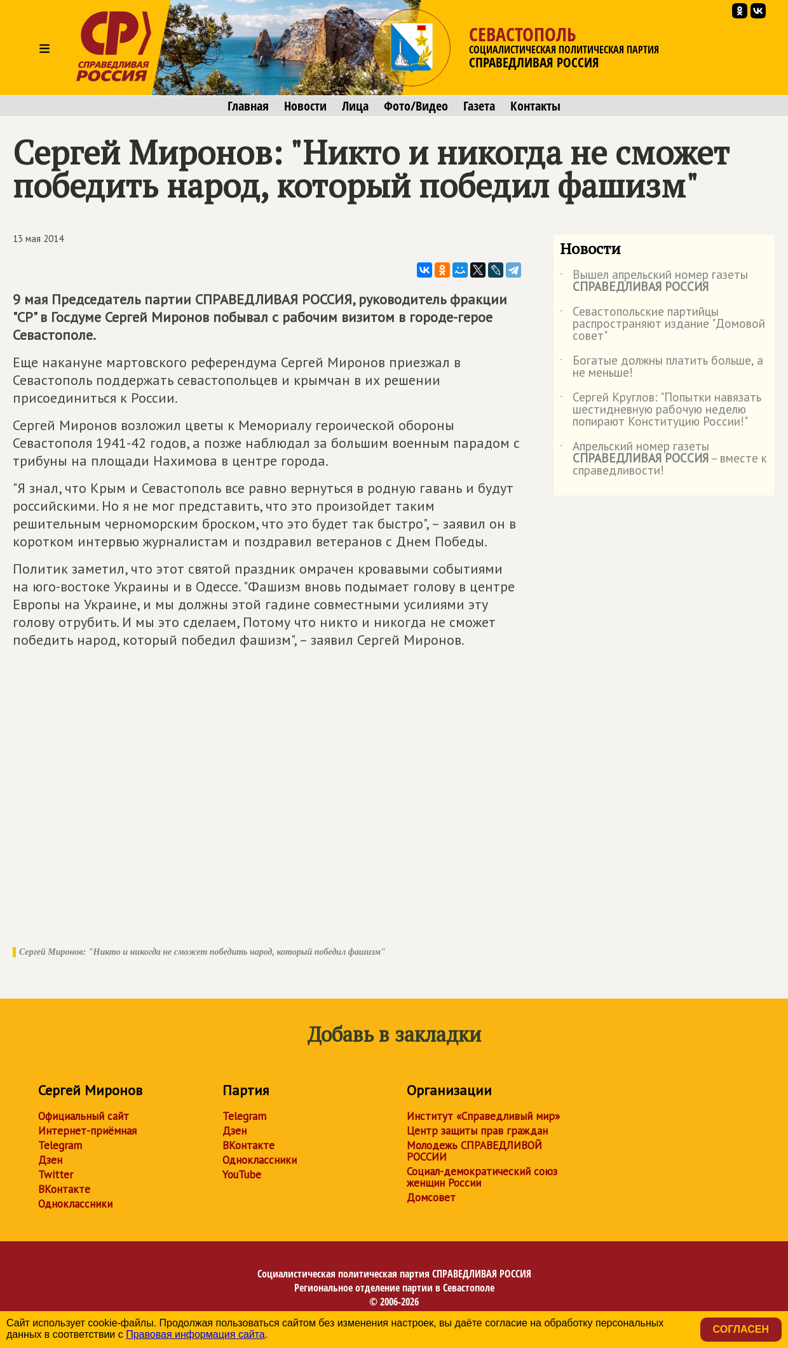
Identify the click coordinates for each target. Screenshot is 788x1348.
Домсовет (431, 1197)
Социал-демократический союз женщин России (482, 1177)
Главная (248, 106)
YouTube (241, 1174)
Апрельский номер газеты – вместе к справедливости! (663, 459)
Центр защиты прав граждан (477, 1130)
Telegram (60, 1145)
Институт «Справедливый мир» (483, 1116)
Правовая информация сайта (195, 1334)
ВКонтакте (64, 1189)
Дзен (50, 1160)
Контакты (535, 106)
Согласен (741, 1329)
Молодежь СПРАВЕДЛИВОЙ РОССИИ (474, 1151)
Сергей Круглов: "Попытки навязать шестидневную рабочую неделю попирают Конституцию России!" (660, 410)
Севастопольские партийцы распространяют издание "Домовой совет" (662, 324)
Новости (305, 106)
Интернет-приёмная (87, 1130)
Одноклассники (75, 1204)
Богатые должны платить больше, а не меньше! (661, 367)
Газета (479, 106)
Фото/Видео (416, 106)
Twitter (55, 1174)
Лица (355, 106)
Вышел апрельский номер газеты (654, 281)
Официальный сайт (83, 1116)
